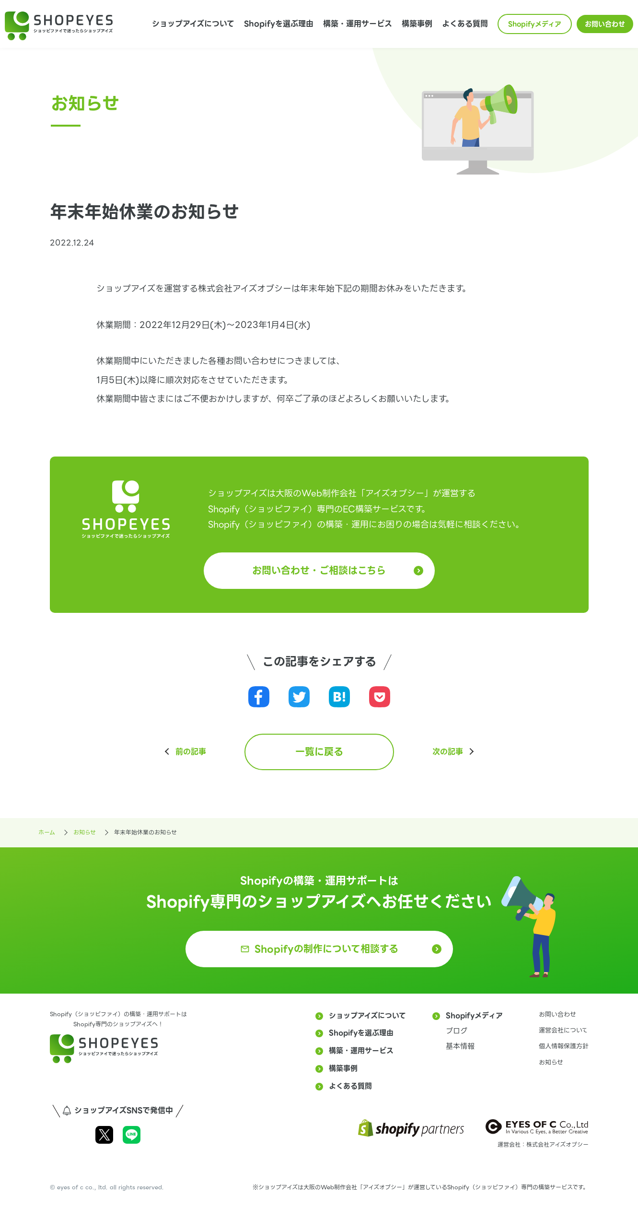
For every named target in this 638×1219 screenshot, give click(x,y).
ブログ (456, 1031)
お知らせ (551, 1062)
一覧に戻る (319, 752)
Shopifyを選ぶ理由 (278, 24)
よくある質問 (465, 24)
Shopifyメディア (534, 24)
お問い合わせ (605, 24)
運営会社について (563, 1030)
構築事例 (417, 24)
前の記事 (190, 752)
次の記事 (447, 752)
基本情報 (460, 1046)
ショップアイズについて (193, 24)
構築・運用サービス (357, 24)
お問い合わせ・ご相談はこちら (319, 570)
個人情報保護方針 (564, 1046)
